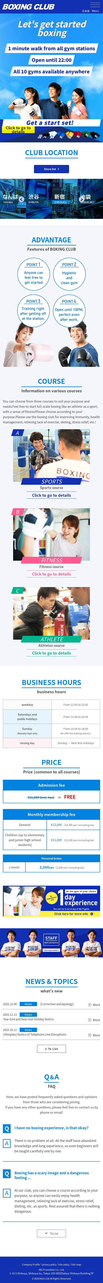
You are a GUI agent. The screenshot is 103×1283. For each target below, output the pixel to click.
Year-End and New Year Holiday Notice (28, 1019)
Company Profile (31, 1264)
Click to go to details (18, 129)
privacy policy (49, 1264)
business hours (51, 691)
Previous (21, 199)
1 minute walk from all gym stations (51, 48)
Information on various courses (51, 390)
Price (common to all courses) (51, 771)
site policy (64, 1264)
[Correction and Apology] (57, 1004)
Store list (51, 169)
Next (81, 199)
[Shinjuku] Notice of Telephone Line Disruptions (34, 1034)
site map (76, 1264)
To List (51, 1049)
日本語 (85, 11)
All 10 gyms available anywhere (52, 71)
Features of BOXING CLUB (51, 249)
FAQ (51, 1086)
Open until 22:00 (52, 59)
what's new (51, 990)
